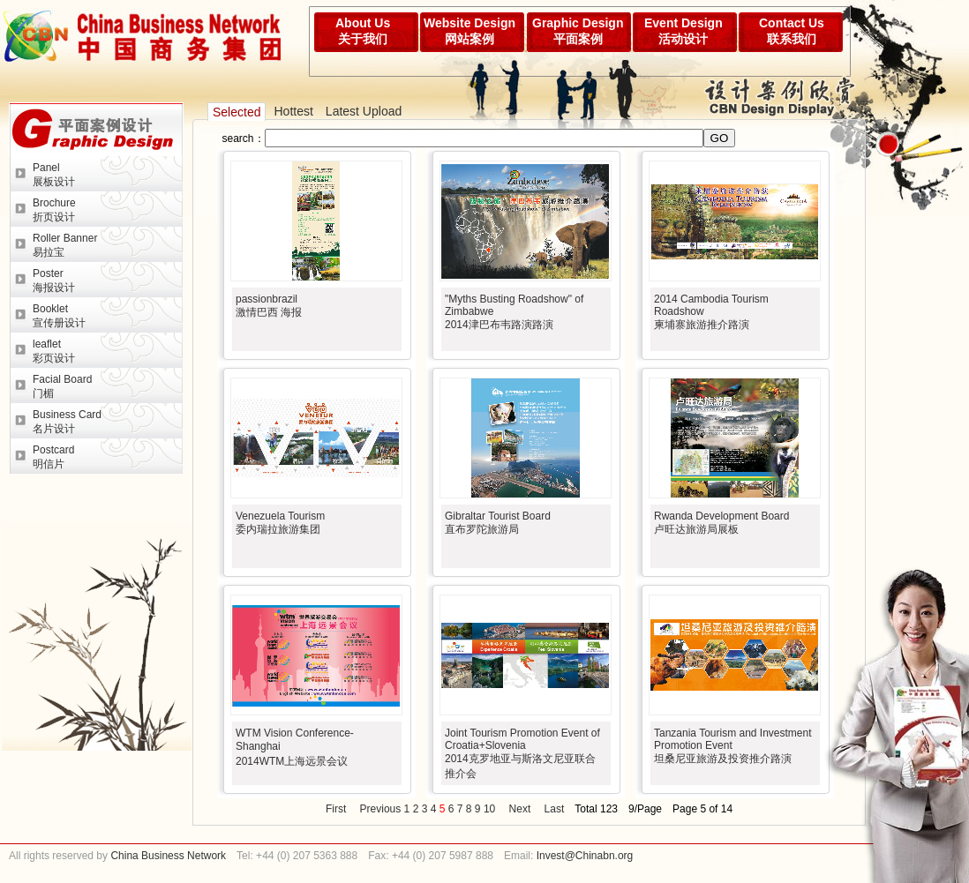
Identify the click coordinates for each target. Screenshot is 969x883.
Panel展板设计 (54, 174)
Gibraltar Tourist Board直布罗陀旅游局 (498, 522)
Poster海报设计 (54, 280)
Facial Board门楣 (62, 386)
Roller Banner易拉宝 (65, 245)
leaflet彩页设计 (54, 351)
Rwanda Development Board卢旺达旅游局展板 (721, 522)
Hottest (293, 111)
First (336, 809)
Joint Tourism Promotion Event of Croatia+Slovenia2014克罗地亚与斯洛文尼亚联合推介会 (522, 753)
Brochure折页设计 (54, 210)
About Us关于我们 (362, 31)
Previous (381, 809)
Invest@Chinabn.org (585, 855)
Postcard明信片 (53, 457)
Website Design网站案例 (469, 31)
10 (489, 809)
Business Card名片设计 (67, 421)
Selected (236, 112)
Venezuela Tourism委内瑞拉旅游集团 (280, 522)
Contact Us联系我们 (791, 31)
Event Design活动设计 (683, 31)
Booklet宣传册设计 (59, 316)
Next (520, 809)
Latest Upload (364, 111)
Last (555, 809)
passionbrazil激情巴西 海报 (269, 305)
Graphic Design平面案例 (577, 31)
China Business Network (167, 855)
